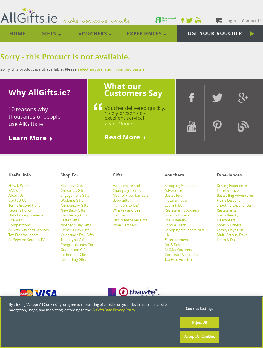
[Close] (257, 323)
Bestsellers (173, 195)
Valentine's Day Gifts (77, 234)
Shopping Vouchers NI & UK (184, 232)
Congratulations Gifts (78, 244)
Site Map (15, 220)
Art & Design (175, 244)
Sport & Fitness (177, 215)
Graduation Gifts (74, 249)
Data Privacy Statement (27, 215)
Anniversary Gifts (74, 205)
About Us (16, 195)
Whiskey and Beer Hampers (127, 213)
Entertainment (176, 239)
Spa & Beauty (175, 220)
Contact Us (17, 200)
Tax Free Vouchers (179, 259)
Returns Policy (20, 210)
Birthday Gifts (72, 185)
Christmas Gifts (73, 190)
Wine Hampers (125, 225)
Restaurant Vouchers (182, 210)
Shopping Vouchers (180, 185)
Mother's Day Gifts (76, 225)
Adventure (173, 190)
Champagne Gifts (127, 190)
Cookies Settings (199, 308)
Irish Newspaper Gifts (130, 220)
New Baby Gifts (73, 210)
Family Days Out (230, 229)
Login (230, 20)
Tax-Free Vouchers (23, 234)
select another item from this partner (112, 69)
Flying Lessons (228, 200)
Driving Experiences (232, 185)
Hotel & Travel (176, 200)
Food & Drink (175, 225)
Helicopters (226, 220)
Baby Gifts (121, 200)
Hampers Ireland (126, 185)
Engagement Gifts (75, 195)
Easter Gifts (70, 220)
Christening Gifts (74, 215)
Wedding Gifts (72, 200)
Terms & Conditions (24, 205)
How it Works (19, 185)
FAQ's (13, 190)
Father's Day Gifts (75, 229)
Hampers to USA (126, 205)
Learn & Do (174, 205)
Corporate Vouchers (181, 254)
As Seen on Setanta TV (26, 239)
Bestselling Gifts (73, 259)
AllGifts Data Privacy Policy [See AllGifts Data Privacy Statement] (113, 309)
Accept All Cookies (199, 336)
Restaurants (226, 210)
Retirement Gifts (74, 254)
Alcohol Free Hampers (130, 195)
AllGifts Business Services (28, 229)
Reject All (199, 322)
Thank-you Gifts (73, 239)
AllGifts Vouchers (178, 249)
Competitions (19, 225)
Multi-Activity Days (232, 234)
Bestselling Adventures (235, 195)
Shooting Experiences (234, 205)
